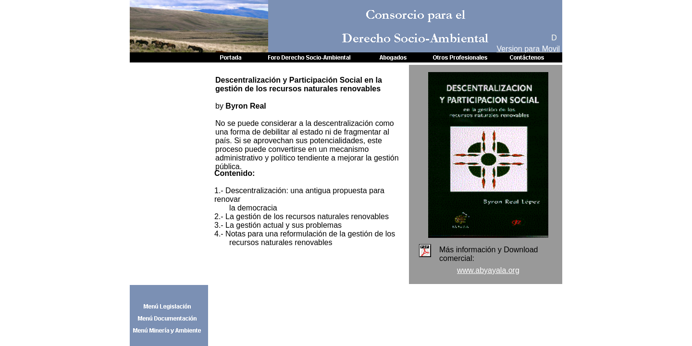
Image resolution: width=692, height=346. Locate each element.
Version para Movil (528, 49)
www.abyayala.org (488, 270)
